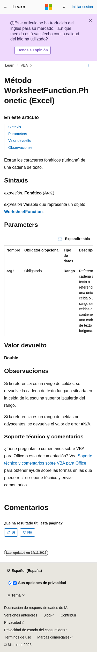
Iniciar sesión (82, 7)
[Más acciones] (88, 65)
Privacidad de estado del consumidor (34, 630)
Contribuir (68, 615)
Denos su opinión (33, 50)
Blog (47, 615)
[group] (48, 290)
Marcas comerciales (53, 637)
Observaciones (20, 147)
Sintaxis (14, 127)
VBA (24, 65)
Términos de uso (17, 637)
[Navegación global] (5, 7)
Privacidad (12, 622)
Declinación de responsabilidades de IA (36, 608)
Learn (9, 65)
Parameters (17, 134)
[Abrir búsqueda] (64, 7)
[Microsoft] (48, 7)
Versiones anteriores (20, 615)
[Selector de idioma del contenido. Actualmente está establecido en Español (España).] (24, 571)
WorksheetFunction (23, 211)
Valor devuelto (19, 140)
